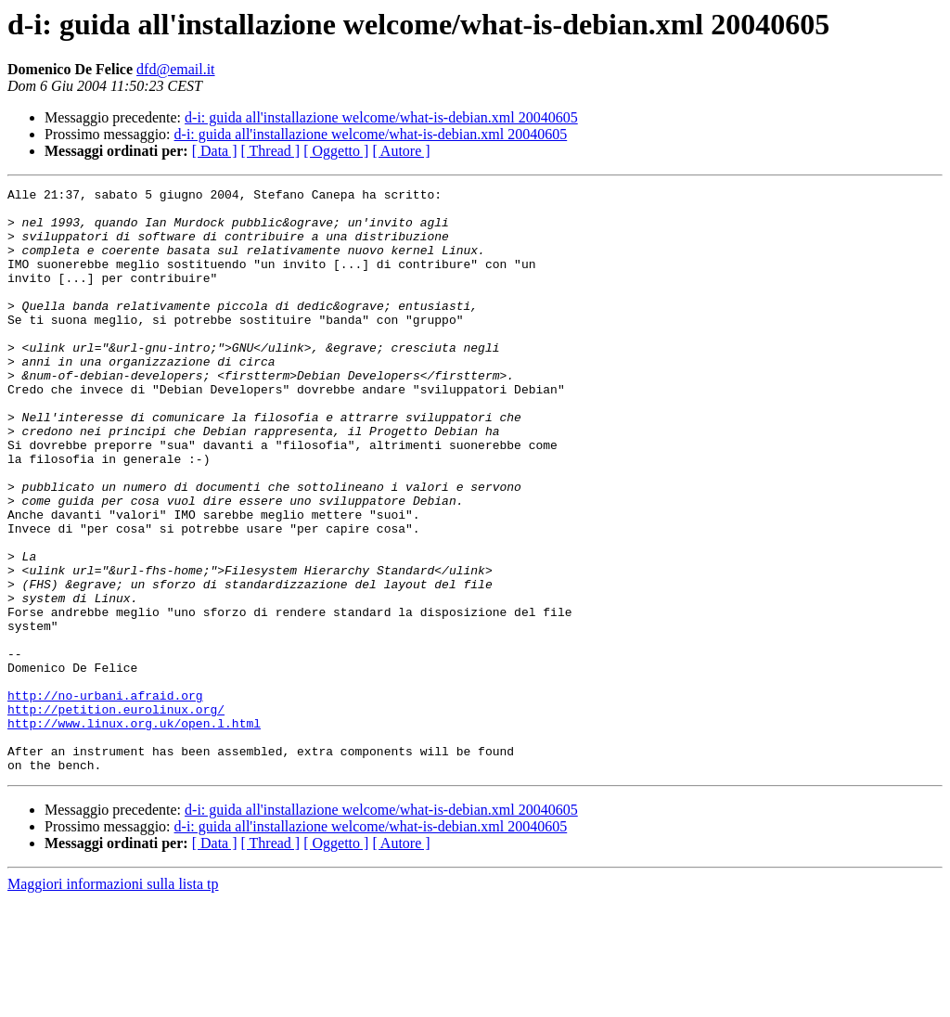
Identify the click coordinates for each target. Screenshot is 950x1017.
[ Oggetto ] (335, 151)
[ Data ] (215, 151)
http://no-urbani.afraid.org (105, 798)
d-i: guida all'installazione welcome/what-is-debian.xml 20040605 (381, 117)
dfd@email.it (175, 69)
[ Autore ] (401, 151)
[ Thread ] (271, 151)
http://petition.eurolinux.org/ (116, 814)
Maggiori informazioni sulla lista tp (113, 1001)
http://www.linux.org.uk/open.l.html (134, 831)
